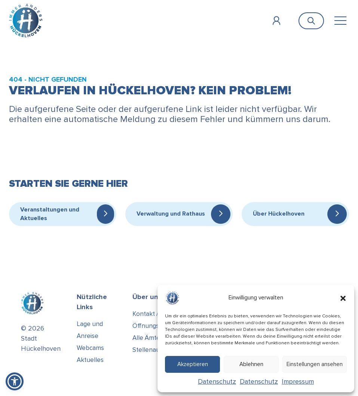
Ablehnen (251, 364)
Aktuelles (90, 360)
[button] (343, 298)
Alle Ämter (147, 338)
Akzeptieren (192, 364)
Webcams (90, 348)
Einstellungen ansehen (315, 364)
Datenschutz (217, 381)
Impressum (298, 381)
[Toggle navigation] (340, 21)
